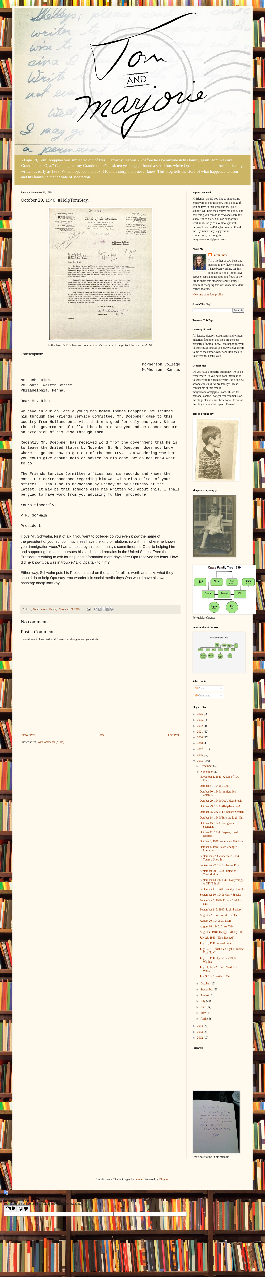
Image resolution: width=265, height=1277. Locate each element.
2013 (200, 1031)
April (203, 1018)
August (205, 995)
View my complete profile (208, 294)
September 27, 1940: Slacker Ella (219, 865)
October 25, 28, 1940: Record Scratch (222, 811)
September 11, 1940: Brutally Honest (221, 889)
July (203, 1001)
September (206, 989)
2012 (200, 1037)
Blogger (163, 1179)
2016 (200, 755)
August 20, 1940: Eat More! (216, 920)
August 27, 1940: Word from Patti (219, 915)
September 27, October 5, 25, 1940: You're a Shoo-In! (220, 858)
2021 (200, 731)
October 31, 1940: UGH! (214, 785)
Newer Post (28, 735)
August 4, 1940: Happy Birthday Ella (221, 932)
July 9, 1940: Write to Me (215, 976)
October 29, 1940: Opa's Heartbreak (221, 800)
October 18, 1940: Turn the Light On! (221, 817)
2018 (200, 743)
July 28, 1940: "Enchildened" (217, 937)
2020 (200, 737)
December (206, 766)
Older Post (173, 735)
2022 (200, 725)
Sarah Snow (220, 255)
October (205, 983)
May (203, 1012)
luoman (139, 1179)
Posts (199, 688)
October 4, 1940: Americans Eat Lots (221, 841)
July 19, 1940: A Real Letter (216, 943)
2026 (200, 714)
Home (101, 735)
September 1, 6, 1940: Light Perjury (221, 909)
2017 (200, 749)
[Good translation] (10, 1208)
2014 (200, 1025)
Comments (203, 695)
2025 (200, 719)
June (203, 1007)
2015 (200, 760)
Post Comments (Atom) (50, 742)
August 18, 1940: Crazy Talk (216, 926)
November (206, 771)
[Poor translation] (23, 1208)
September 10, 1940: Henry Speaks (220, 894)
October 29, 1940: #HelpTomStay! (220, 806)
